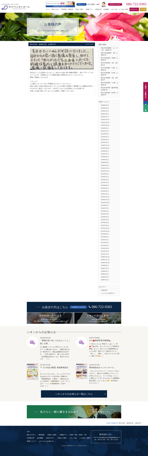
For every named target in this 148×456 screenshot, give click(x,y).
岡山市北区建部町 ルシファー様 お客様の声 (109, 49)
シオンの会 (114, 9)
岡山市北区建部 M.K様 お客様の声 (109, 74)
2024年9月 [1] (105, 151)
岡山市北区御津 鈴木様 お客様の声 (109, 93)
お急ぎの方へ (134, 9)
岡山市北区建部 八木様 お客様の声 (109, 83)
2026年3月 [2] (105, 111)
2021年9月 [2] (105, 234)
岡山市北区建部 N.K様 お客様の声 (109, 69)
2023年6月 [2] (105, 179)
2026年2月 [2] (105, 114)
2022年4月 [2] (105, 217)
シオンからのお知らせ (107, 293)
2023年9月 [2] (105, 174)
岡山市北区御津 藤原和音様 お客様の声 (110, 88)
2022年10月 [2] (105, 202)
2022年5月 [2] (105, 214)
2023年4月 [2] (105, 185)
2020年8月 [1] (105, 265)
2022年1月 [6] (105, 225)
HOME (108, 423)
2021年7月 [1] (105, 239)
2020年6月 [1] (105, 271)
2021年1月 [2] (105, 254)
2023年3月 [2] (105, 188)
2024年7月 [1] (105, 154)
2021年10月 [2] (105, 231)
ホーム (48, 9)
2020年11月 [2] (105, 259)
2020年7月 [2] (105, 268)
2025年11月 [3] (105, 122)
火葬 (85, 434)
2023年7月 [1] (105, 176)
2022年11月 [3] (105, 199)
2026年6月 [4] (105, 105)
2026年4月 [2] (105, 108)
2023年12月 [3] (105, 168)
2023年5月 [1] (105, 182)
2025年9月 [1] (105, 128)
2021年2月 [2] (105, 251)
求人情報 (143, 9)
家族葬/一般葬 (73, 434)
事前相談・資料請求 (67, 9)
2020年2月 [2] (105, 277)
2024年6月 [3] (105, 156)
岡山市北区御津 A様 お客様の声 (109, 64)
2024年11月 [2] (105, 145)
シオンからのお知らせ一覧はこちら (74, 394)
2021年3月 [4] (105, 248)
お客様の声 (98, 9)
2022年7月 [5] (105, 208)
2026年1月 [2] (105, 116)
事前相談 (42, 435)
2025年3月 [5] (105, 139)
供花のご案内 (62, 438)
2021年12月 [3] (105, 228)
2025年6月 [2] (105, 134)
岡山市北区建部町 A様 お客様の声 (109, 54)
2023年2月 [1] (105, 191)
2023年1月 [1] (105, 194)
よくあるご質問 (123, 9)
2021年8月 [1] (105, 237)
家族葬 (80, 434)
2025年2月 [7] (105, 142)
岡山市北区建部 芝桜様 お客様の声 (109, 59)
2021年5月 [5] (105, 245)
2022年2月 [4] (105, 222)
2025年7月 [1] (105, 131)
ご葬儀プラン (89, 9)
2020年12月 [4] (105, 257)
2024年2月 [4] (105, 165)
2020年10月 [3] (105, 262)
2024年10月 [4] (105, 148)
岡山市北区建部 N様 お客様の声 (109, 79)
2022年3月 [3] (105, 219)
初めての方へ (56, 9)
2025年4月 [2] (105, 136)
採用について (31, 441)
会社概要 (106, 9)
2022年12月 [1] (105, 197)
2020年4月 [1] (105, 274)
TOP (28, 431)
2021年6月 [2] (105, 242)
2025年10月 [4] (105, 125)
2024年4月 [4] (105, 162)
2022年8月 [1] (105, 205)
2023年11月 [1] (105, 171)
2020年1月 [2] (105, 279)
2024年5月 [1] (105, 159)
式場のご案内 (79, 9)
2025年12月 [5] (105, 119)
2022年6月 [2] (105, 211)
